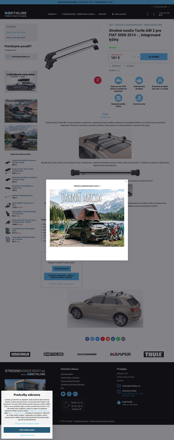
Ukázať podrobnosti (27, 435)
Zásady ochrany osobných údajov (27, 424)
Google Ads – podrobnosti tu (38, 411)
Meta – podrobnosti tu (17, 413)
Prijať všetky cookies (27, 430)
